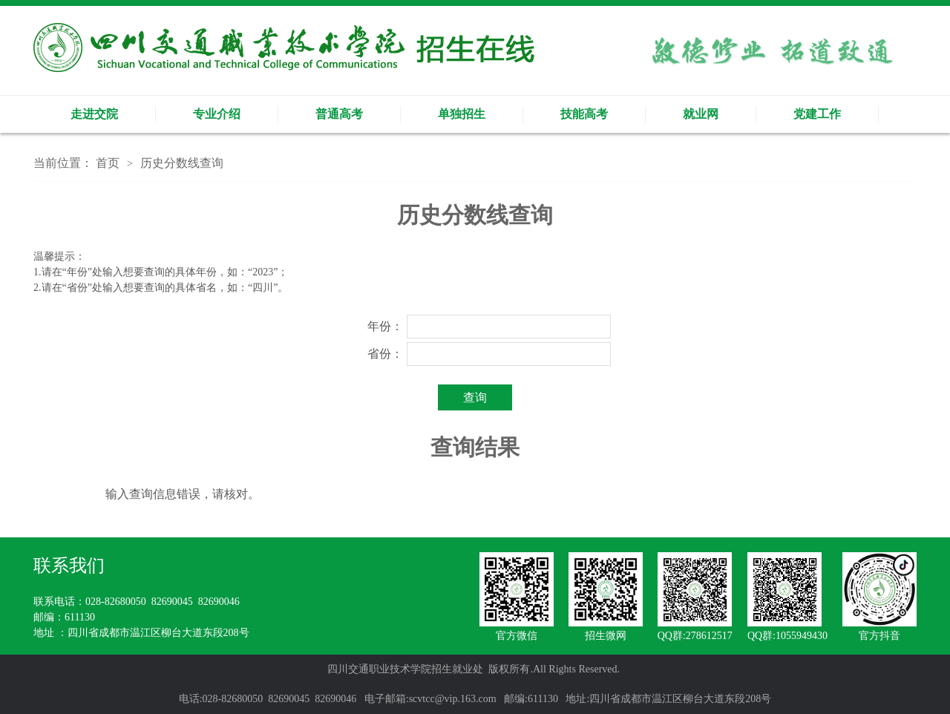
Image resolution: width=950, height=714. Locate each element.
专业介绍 (216, 114)
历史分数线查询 (181, 163)
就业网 (700, 114)
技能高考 (584, 114)
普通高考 (339, 114)
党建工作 (817, 114)
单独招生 (461, 114)
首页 (107, 163)
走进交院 (94, 114)
